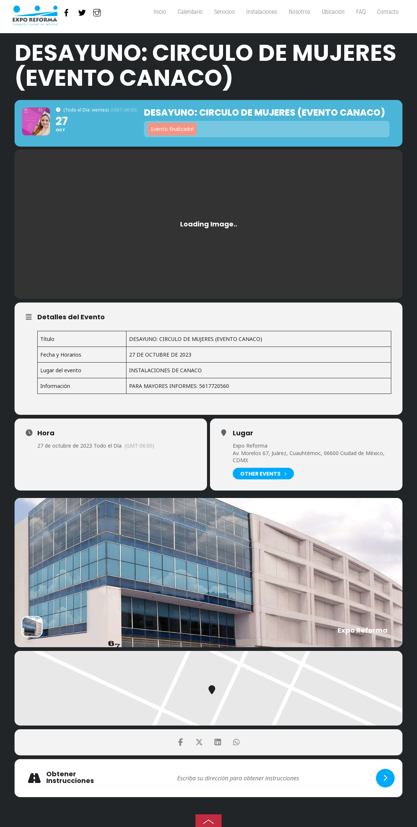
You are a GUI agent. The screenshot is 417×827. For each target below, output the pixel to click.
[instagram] (97, 11)
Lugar (243, 433)
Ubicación (333, 11)
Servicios (224, 11)
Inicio (160, 11)
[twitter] (82, 11)
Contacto (388, 11)
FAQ (361, 11)
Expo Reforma (250, 445)
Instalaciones (261, 11)
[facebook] (66, 11)
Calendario (190, 11)
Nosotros (299, 11)
